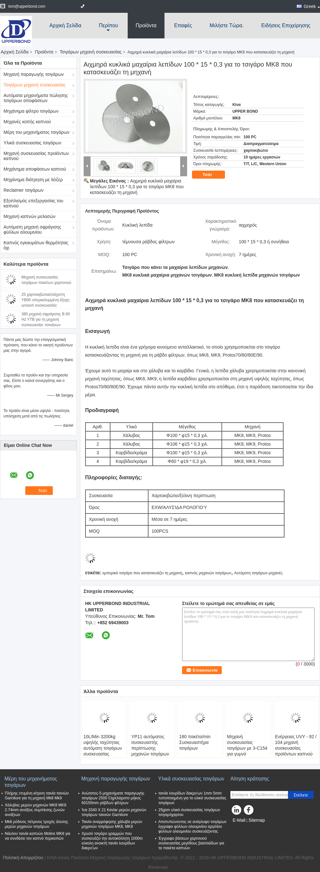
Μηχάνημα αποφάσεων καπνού (35, 169)
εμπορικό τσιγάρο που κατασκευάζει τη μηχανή (142, 573)
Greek (312, 6)
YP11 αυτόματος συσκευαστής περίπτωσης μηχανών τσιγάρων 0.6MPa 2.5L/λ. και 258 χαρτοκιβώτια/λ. (151, 751)
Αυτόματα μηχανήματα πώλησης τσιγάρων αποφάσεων (36, 98)
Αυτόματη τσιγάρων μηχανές (258, 573)
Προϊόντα (146, 25)
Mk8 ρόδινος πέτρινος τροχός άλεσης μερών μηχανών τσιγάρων (36, 824)
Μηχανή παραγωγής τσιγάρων (34, 74)
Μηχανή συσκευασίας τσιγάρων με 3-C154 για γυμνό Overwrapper (247, 748)
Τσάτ (212, 174)
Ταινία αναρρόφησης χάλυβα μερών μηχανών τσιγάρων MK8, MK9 (112, 824)
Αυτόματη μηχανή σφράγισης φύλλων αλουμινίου (32, 229)
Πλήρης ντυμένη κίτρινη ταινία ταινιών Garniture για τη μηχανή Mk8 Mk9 (37, 795)
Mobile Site (243, 828)
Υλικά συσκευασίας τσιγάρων (32, 142)
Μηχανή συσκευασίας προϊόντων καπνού (36, 156)
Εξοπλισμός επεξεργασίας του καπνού (33, 203)
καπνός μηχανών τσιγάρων (208, 573)
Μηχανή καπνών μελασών (29, 216)
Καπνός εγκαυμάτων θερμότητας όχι (36, 245)
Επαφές (183, 25)
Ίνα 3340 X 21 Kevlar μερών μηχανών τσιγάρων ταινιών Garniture (114, 812)
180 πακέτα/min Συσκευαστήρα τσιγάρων (195, 742)
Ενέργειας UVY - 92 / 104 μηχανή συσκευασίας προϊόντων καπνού (295, 745)
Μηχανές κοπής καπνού (27, 121)
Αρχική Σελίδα (65, 25)
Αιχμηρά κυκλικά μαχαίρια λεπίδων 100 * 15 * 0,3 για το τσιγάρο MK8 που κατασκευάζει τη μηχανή (137, 186)
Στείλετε (300, 795)
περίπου (108, 25)
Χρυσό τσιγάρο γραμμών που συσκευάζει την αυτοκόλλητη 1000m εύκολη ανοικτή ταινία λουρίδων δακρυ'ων (112, 840)
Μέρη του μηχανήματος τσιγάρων (36, 132)
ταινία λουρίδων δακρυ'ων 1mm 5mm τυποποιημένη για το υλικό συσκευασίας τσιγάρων (192, 798)
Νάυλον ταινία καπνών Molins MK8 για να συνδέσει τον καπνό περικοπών (37, 836)
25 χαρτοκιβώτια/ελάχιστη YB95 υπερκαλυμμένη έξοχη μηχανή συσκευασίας (45, 300)
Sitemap (256, 820)
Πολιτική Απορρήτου (23, 857)
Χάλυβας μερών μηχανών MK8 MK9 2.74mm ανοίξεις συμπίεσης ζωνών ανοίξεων (35, 810)
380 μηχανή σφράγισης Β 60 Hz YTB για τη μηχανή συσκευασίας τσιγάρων (45, 319)
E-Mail (239, 820)
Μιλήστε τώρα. (227, 25)
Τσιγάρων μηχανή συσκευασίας (91, 52)
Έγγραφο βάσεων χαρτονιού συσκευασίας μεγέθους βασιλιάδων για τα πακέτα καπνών (191, 843)
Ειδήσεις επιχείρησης (285, 25)
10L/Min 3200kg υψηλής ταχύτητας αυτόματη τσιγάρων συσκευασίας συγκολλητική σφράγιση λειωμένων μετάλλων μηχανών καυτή (104, 756)
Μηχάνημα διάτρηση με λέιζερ (33, 179)
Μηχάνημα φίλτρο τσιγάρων (31, 111)
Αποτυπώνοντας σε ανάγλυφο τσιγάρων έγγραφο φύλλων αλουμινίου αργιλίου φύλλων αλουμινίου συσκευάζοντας (192, 827)
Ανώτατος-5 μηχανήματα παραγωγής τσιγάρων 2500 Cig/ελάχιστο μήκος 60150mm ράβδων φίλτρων (113, 798)
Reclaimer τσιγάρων (24, 190)
